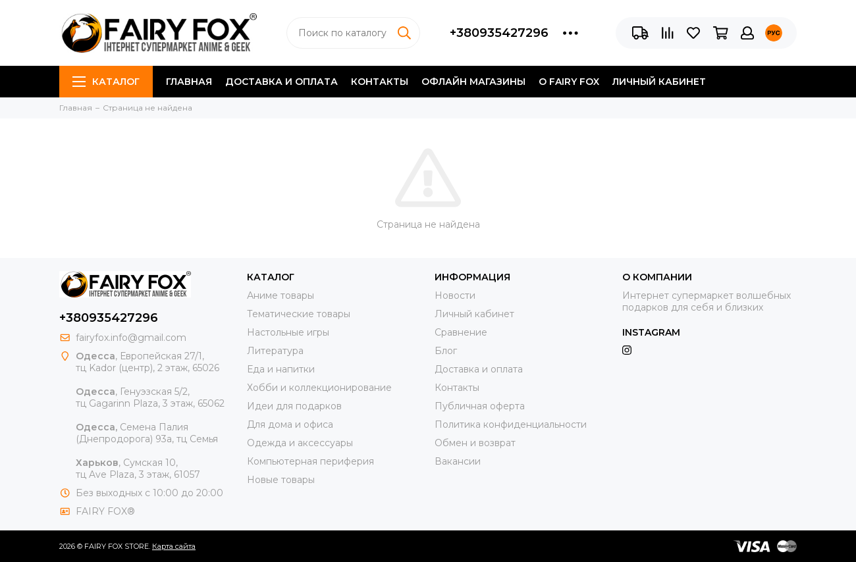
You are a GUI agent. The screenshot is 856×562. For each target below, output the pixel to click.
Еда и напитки (281, 369)
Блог (446, 351)
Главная (189, 82)
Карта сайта (174, 546)
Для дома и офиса (290, 424)
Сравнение (461, 332)
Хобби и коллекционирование (319, 388)
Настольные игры (288, 332)
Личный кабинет (659, 82)
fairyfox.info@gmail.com (131, 338)
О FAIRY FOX (569, 82)
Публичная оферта (480, 406)
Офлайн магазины (473, 82)
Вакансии (458, 461)
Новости (455, 295)
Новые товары (281, 480)
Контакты (379, 82)
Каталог (106, 82)
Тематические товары (298, 314)
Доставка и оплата (281, 82)
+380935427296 (499, 33)
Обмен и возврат (475, 443)
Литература (275, 351)
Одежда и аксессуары (300, 443)
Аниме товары (280, 295)
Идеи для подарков (294, 406)
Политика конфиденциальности (511, 424)
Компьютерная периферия (310, 461)
